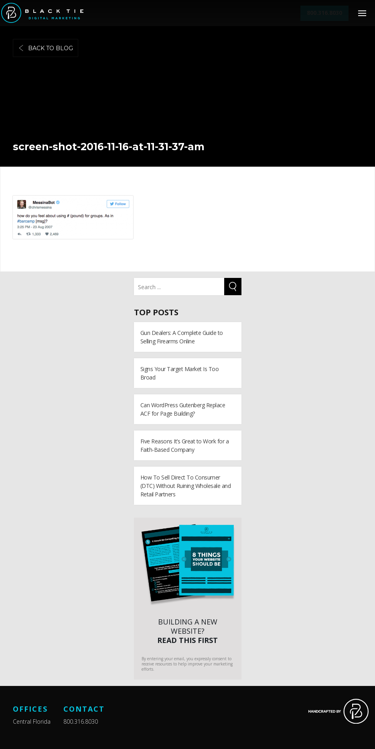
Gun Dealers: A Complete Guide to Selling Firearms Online (181, 337)
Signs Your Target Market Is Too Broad (179, 373)
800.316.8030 (80, 721)
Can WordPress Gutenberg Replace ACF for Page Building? (182, 409)
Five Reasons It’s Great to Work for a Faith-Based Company (184, 445)
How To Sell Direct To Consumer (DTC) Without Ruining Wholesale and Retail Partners (185, 485)
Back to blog (45, 48)
